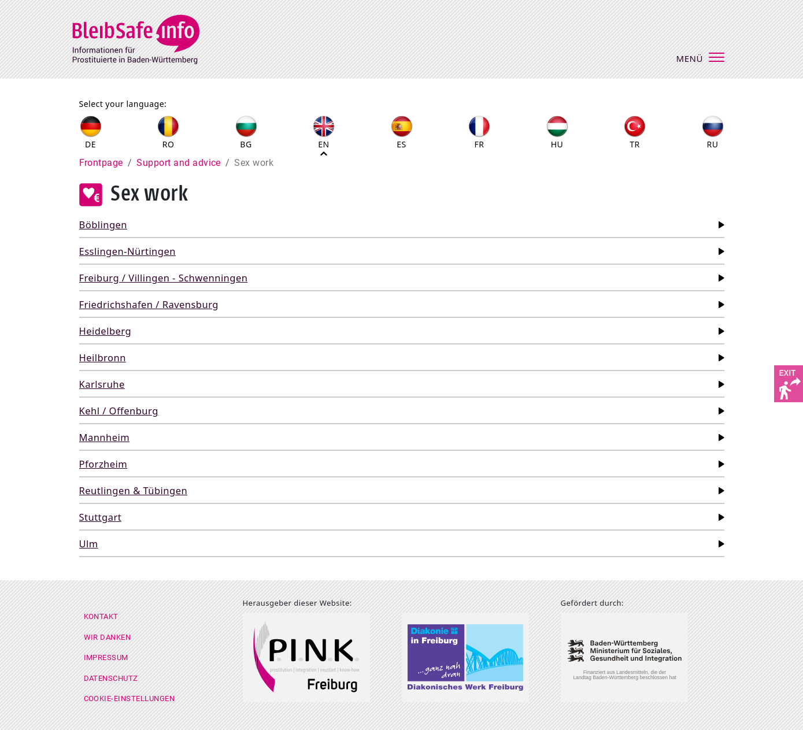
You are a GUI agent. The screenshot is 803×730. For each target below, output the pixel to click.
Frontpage (101, 162)
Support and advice (178, 162)
